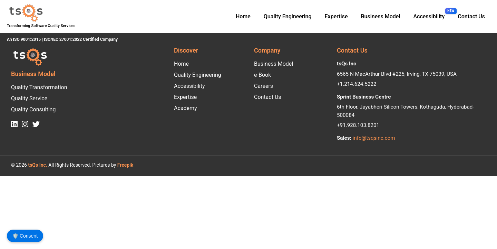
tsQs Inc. (37, 165)
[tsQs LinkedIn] (14, 124)
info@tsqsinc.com (374, 138)
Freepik (125, 165)
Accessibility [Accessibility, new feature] (429, 16)
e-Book (262, 75)
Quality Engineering (288, 16)
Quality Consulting (33, 109)
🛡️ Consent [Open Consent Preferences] (25, 236)
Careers (263, 86)
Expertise (336, 16)
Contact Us (471, 16)
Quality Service (29, 98)
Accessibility (189, 86)
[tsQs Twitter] (36, 124)
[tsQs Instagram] (25, 124)
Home (243, 16)
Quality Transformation (39, 87)
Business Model (380, 16)
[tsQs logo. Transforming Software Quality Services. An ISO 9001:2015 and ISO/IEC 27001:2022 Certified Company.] (25, 13)
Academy (185, 108)
